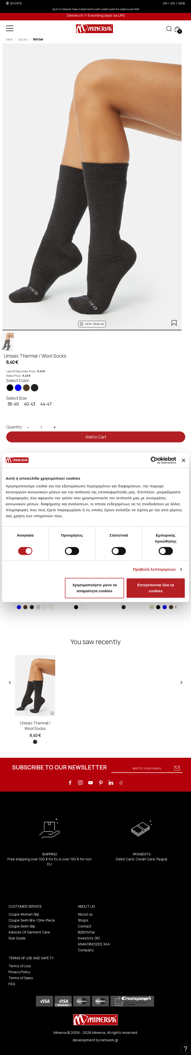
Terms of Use (19, 966)
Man (9, 39)
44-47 (46, 404)
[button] (92, 324)
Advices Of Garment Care (29, 932)
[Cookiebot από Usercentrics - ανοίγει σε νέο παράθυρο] (154, 460)
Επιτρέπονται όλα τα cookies (155, 588)
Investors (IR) (89, 938)
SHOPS (16, 3)
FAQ (11, 983)
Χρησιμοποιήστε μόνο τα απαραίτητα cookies (94, 588)
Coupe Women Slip (23, 914)
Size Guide (17, 938)
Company (86, 950)
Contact (85, 926)
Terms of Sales (20, 977)
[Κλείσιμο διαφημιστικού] (183, 460)
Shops (83, 920)
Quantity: (14, 427)
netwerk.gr (109, 1040)
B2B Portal (86, 932)
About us (85, 914)
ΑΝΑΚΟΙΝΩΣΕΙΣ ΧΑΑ (94, 944)
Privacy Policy (19, 972)
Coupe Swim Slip (21, 926)
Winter (38, 39)
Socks (23, 39)
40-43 (29, 404)
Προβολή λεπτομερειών (154, 569)
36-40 (13, 404)
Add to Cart (96, 437)
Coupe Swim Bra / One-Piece (31, 920)
